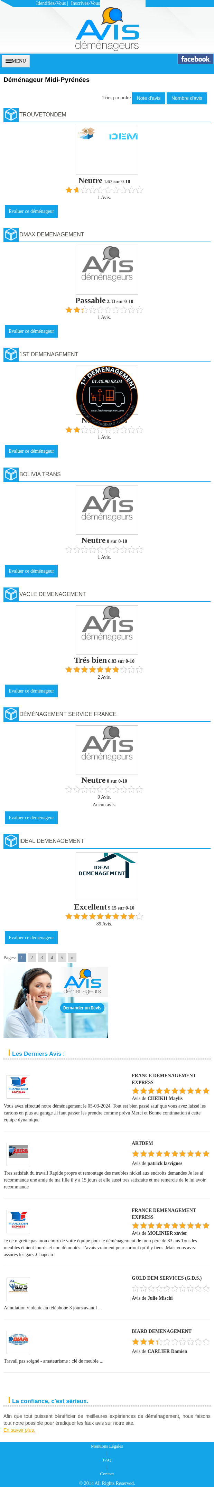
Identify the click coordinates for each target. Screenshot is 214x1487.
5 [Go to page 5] (62, 957)
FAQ (107, 1459)
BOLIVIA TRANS (40, 474)
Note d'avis (149, 98)
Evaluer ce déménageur (31, 211)
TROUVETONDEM (42, 114)
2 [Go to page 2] (32, 957)
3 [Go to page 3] (42, 957)
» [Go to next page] (72, 957)
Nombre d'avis (186, 98)
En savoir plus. (19, 1430)
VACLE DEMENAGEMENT (52, 594)
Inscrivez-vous (85, 3)
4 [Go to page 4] (52, 957)
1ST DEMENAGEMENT (48, 354)
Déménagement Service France (68, 714)
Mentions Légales (107, 1446)
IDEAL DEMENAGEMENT (51, 841)
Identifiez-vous (51, 3)
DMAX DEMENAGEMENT (51, 234)
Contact (107, 1473)
